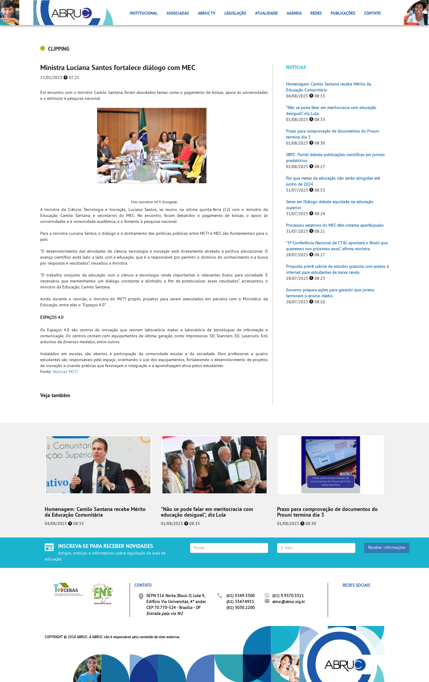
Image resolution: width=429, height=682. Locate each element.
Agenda (294, 13)
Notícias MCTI (65, 372)
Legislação (235, 13)
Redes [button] (316, 13)
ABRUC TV (206, 13)
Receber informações (386, 547)
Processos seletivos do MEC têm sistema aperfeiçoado (335, 225)
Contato (372, 13)
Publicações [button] (343, 13)
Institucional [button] (144, 13)
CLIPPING (58, 49)
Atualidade (266, 13)
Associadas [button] (178, 13)
